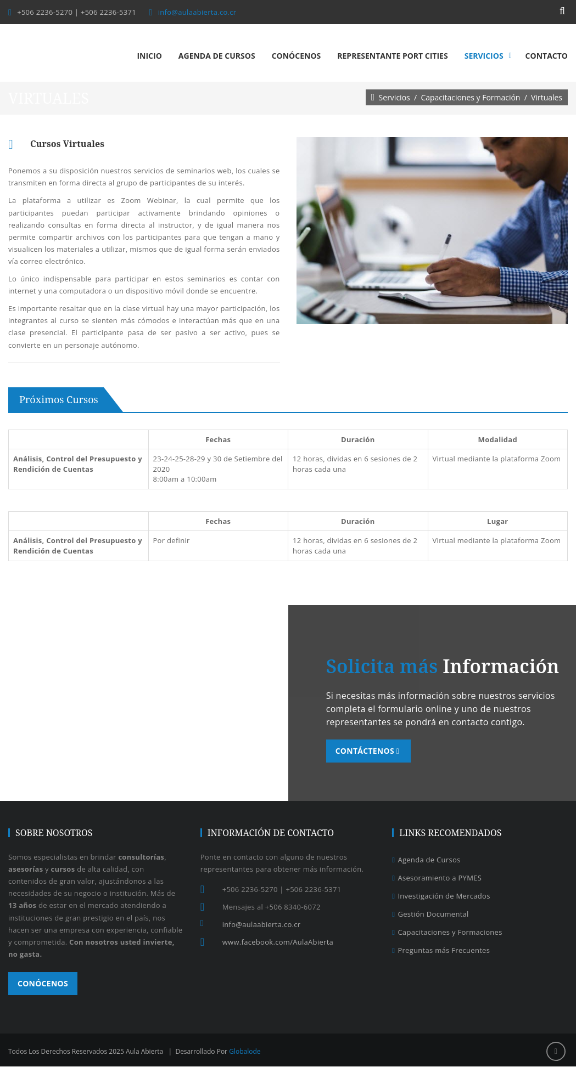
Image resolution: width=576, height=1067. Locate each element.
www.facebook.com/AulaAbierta (277, 942)
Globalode (244, 1052)
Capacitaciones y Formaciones (447, 933)
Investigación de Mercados (441, 896)
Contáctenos (369, 751)
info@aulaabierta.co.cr (197, 12)
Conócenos (43, 984)
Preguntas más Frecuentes (441, 951)
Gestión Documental (430, 914)
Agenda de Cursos (426, 860)
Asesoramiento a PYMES (437, 878)
